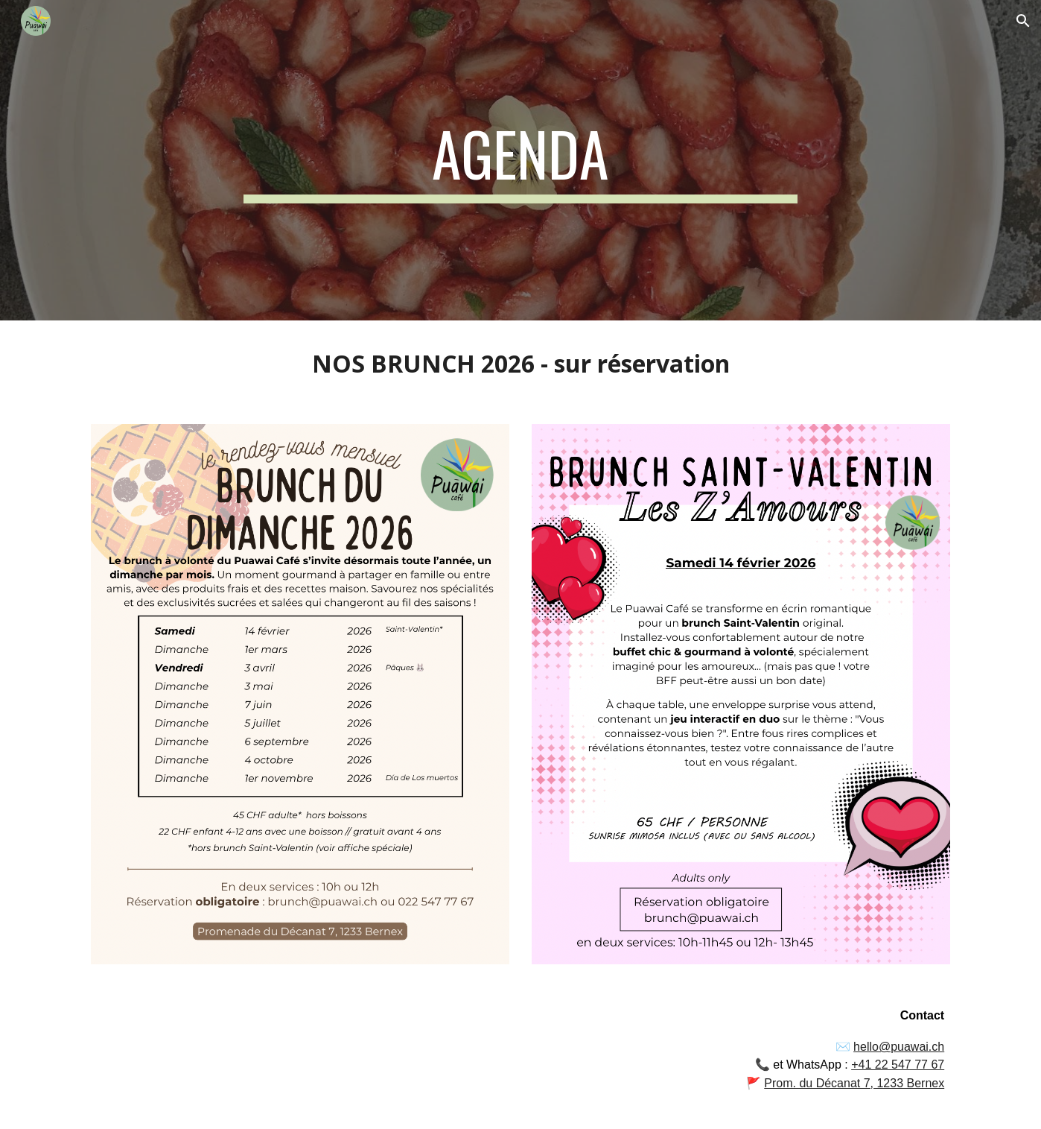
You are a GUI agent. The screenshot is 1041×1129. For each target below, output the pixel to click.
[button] (1023, 21)
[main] (520, 160)
